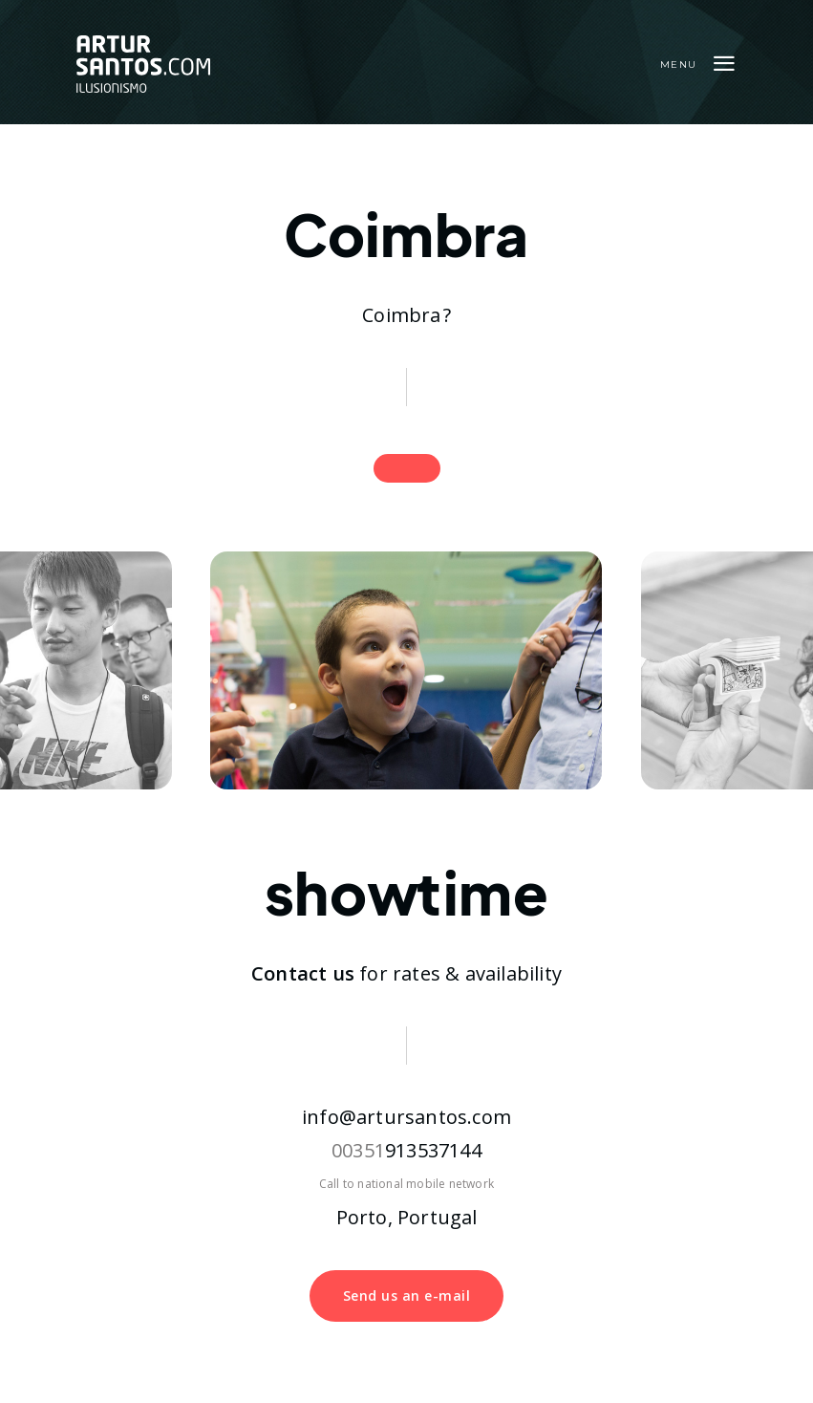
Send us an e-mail (407, 1295)
